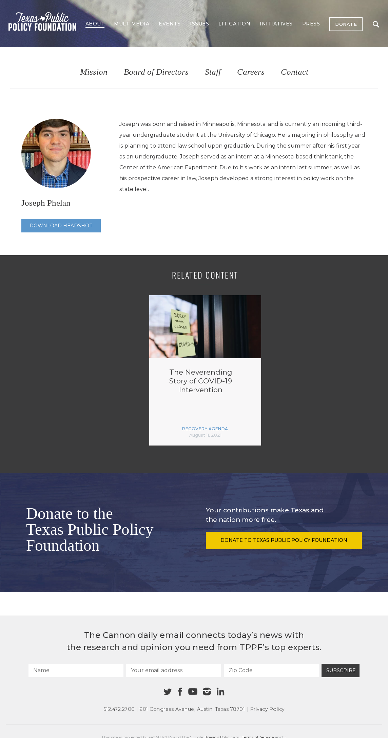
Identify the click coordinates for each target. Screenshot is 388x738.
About (95, 24)
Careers (251, 72)
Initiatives (276, 24)
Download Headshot (61, 226)
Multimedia (131, 24)
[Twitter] (167, 691)
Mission (94, 72)
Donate (346, 24)
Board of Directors (156, 72)
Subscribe (341, 670)
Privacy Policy (267, 709)
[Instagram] (206, 691)
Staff (213, 72)
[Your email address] (173, 670)
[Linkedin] (220, 691)
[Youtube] (192, 691)
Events (169, 24)
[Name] (75, 670)
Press (311, 24)
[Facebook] (180, 692)
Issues (199, 24)
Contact (294, 72)
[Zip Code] (271, 670)
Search (376, 24)
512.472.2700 (119, 709)
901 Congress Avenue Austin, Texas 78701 (192, 709)
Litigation (234, 24)
